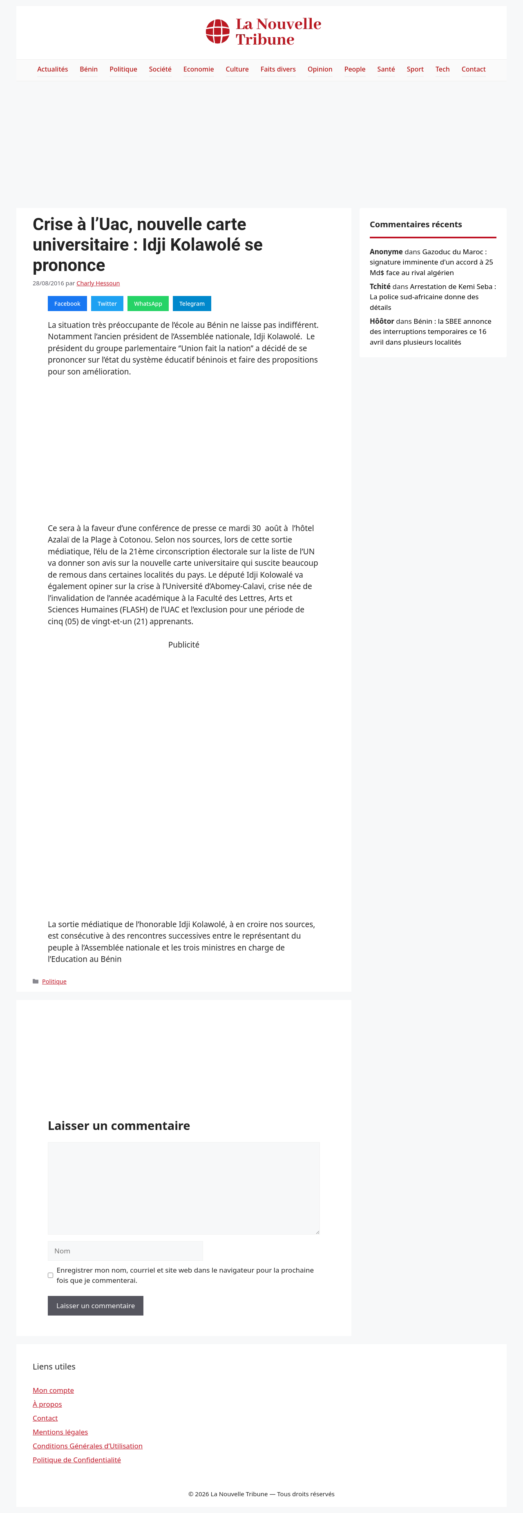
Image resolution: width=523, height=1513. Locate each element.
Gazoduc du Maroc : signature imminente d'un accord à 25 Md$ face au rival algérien (431, 262)
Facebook (67, 303)
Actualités (52, 69)
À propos (47, 1404)
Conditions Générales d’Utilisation (88, 1445)
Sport (415, 69)
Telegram (192, 303)
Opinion (320, 69)
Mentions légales (60, 1432)
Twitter (107, 303)
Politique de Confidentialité (77, 1459)
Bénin (89, 69)
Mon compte (53, 1390)
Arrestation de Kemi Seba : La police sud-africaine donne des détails (433, 297)
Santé (386, 69)
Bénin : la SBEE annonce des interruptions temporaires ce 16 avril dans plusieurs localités (431, 331)
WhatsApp (148, 303)
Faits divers (278, 69)
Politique (123, 69)
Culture (237, 69)
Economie (198, 69)
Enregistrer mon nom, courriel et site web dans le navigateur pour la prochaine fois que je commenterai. (185, 1275)
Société (160, 69)
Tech (443, 69)
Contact (474, 69)
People (355, 69)
